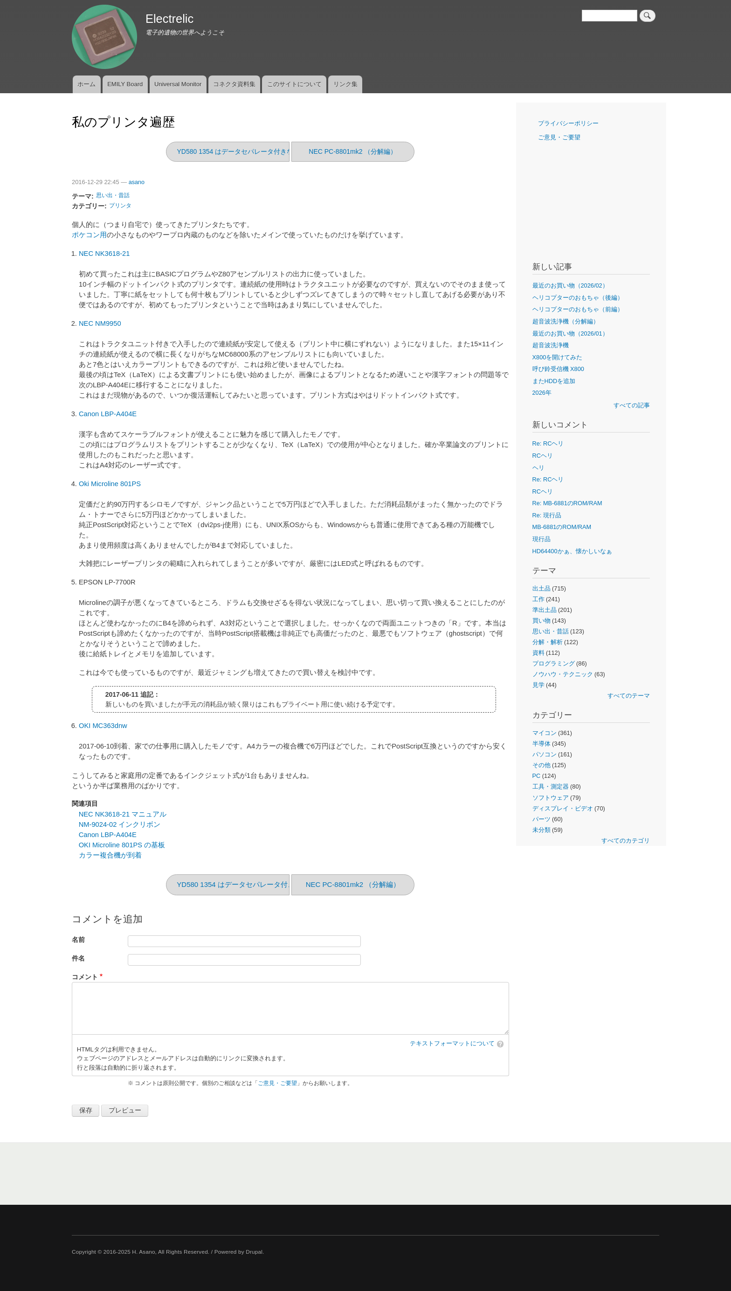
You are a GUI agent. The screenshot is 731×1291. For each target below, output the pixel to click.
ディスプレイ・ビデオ (562, 808)
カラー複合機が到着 (110, 855)
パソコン (544, 754)
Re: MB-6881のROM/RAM (567, 503)
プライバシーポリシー (568, 123)
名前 (78, 939)
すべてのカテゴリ (625, 840)
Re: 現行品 (546, 515)
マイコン (544, 732)
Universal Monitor (177, 84)
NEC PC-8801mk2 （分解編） (353, 151)
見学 (538, 684)
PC (536, 775)
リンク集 (345, 84)
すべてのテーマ (628, 695)
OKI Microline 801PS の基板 (122, 845)
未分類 (541, 829)
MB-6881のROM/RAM (562, 526)
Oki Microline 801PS (110, 484)
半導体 (541, 743)
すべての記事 (632, 405)
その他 (541, 765)
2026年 (542, 392)
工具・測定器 (550, 786)
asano (137, 182)
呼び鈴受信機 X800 (558, 368)
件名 (78, 958)
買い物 (541, 620)
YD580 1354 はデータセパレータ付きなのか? (243, 151)
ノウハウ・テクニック (562, 674)
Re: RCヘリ (548, 443)
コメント (85, 977)
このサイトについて (294, 84)
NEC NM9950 (100, 323)
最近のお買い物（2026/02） (570, 285)
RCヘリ (542, 455)
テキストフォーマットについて (452, 1043)
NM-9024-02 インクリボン (120, 824)
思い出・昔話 (113, 195)
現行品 (541, 539)
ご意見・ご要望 (277, 1083)
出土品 (541, 588)
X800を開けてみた (557, 357)
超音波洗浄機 (550, 345)
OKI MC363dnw (103, 725)
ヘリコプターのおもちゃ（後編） (577, 297)
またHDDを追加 (554, 381)
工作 (538, 599)
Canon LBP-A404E (108, 414)
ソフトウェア (550, 797)
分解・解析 (547, 642)
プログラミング (553, 663)
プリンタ (120, 205)
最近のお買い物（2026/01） (570, 333)
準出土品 (544, 609)
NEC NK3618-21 (104, 253)
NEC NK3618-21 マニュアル (122, 814)
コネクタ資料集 (234, 84)
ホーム (86, 84)
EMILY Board (125, 84)
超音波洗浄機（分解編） (565, 321)
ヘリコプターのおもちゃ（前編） (577, 309)
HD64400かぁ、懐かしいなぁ (572, 551)
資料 (538, 652)
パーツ (541, 819)
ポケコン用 (89, 235)
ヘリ (538, 467)
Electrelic (169, 18)
